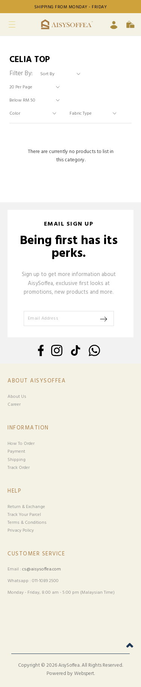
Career (14, 404)
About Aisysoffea (37, 381)
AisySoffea (69, 665)
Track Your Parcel (24, 515)
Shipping (17, 460)
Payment (16, 451)
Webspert (84, 674)
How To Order (21, 443)
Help (14, 491)
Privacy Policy (21, 530)
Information (28, 428)
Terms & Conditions (27, 522)
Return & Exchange (26, 507)
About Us (17, 396)
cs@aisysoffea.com (41, 569)
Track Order (19, 468)
